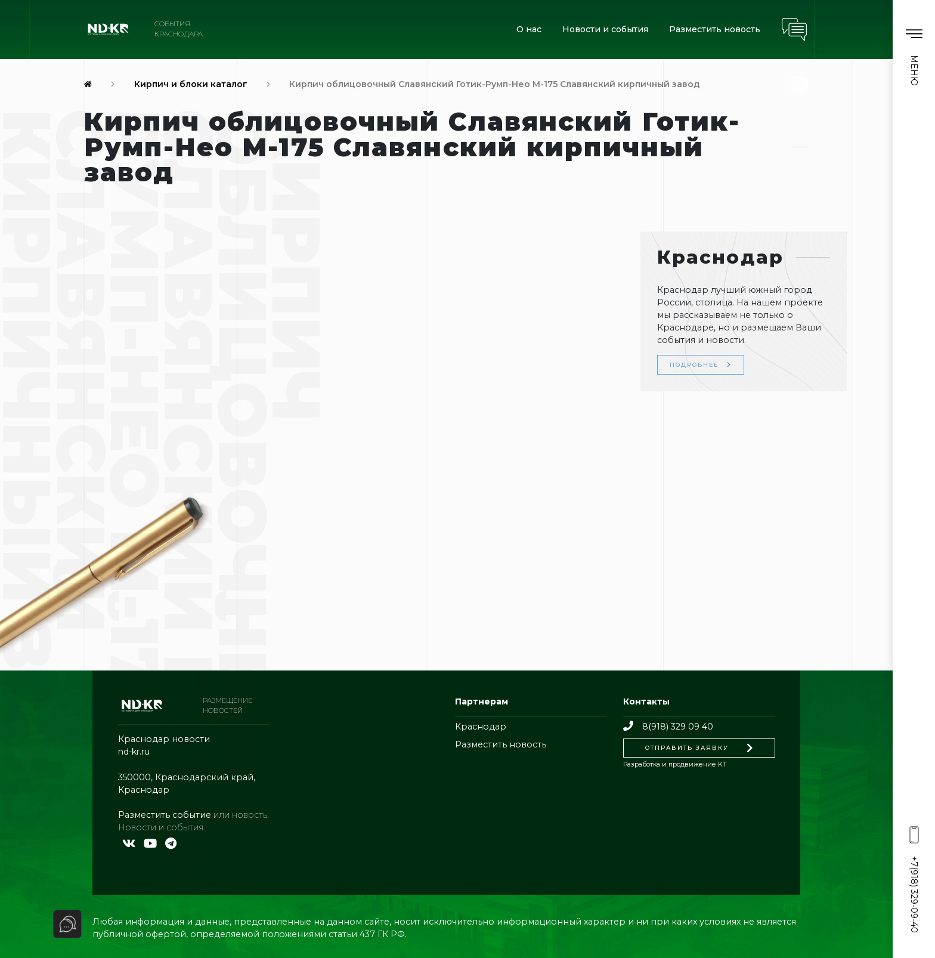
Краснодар (480, 726)
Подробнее (701, 364)
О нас (528, 29)
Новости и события (605, 29)
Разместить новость (714, 29)
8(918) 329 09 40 (668, 726)
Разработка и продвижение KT (675, 764)
